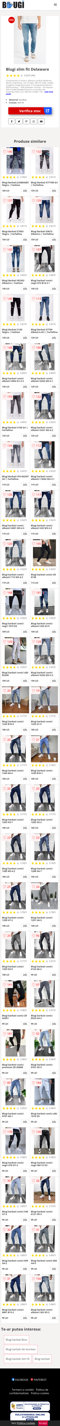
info (25, 190)
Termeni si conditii (23, 1389)
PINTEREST (39, 1380)
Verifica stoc (35, 110)
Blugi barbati (42, 1359)
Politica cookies (40, 1393)
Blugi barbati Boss (16, 1339)
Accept (43, 1423)
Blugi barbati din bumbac (21, 1349)
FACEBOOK (20, 1380)
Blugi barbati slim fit (18, 1359)
